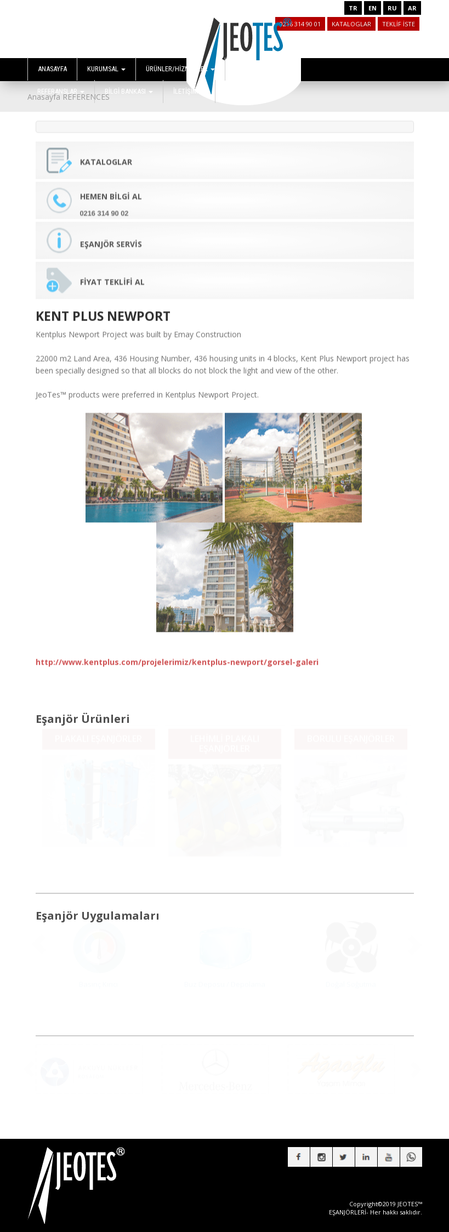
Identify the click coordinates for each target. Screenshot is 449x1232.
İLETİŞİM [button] (189, 91)
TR (353, 8)
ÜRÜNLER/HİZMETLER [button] (180, 69)
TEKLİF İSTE (398, 24)
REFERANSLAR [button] (60, 91)
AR (412, 8)
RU (392, 8)
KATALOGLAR (351, 24)
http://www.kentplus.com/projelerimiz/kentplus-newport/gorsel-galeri (177, 655)
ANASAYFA (52, 69)
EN (372, 8)
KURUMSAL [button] (106, 69)
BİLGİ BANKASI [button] (129, 91)
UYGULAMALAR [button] (260, 69)
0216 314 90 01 (300, 24)
